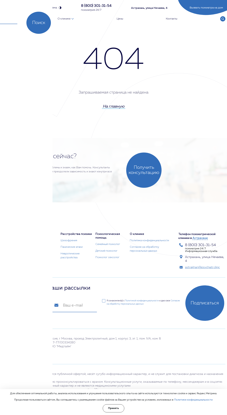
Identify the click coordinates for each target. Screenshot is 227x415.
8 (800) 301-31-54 (201, 242)
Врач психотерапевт (11, 246)
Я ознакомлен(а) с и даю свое (141, 301)
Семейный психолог (107, 241)
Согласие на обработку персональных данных (144, 246)
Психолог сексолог (107, 254)
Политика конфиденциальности (149, 237)
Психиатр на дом (12, 237)
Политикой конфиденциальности (142, 300)
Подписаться (206, 302)
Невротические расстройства (70, 252)
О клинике (137, 231)
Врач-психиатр (12, 231)
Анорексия (32, 241)
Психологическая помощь (107, 233)
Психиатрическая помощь (38, 233)
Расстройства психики (76, 231)
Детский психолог (106, 248)
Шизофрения (69, 237)
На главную (113, 107)
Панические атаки (72, 244)
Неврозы (31, 248)
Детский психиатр (12, 254)
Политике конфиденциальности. (193, 400)
